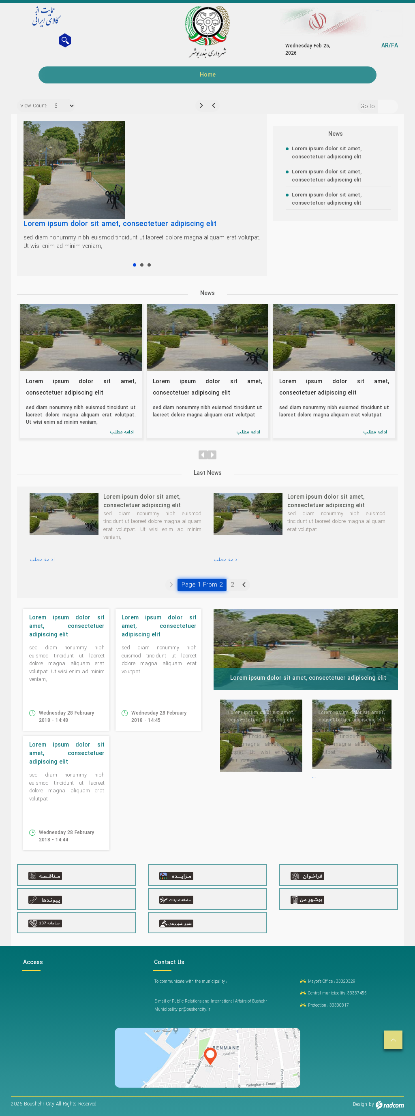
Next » (244, 586)
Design (360, 1105)
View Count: (31, 107)
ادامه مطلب (122, 432)
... (31, 698)
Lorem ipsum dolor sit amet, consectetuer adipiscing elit (120, 224)
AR (385, 45)
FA (394, 45)
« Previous (171, 586)
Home (208, 74)
